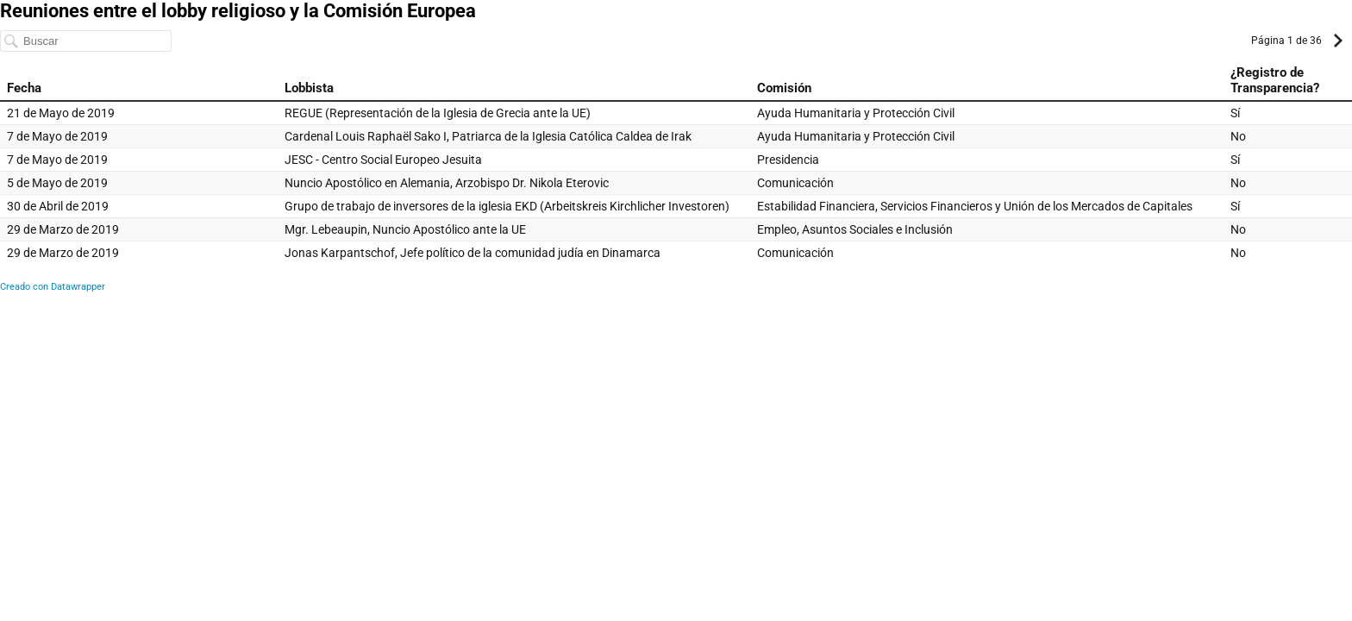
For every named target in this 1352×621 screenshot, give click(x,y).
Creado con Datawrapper (52, 286)
